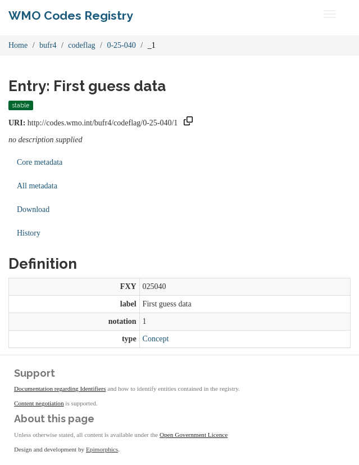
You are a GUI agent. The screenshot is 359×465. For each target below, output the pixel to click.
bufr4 (47, 45)
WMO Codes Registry (70, 15)
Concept (156, 339)
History (28, 233)
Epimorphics (102, 449)
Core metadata (39, 162)
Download (33, 209)
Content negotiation (39, 403)
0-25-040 (121, 45)
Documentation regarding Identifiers (60, 388)
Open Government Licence (194, 434)
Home (18, 45)
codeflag (81, 45)
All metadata (37, 186)
